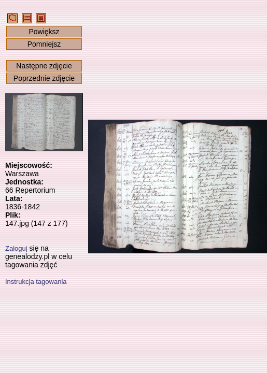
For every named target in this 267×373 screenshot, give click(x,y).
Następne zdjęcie (44, 66)
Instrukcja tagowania (36, 281)
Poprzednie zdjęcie (44, 78)
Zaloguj (16, 248)
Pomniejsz (44, 44)
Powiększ (44, 31)
